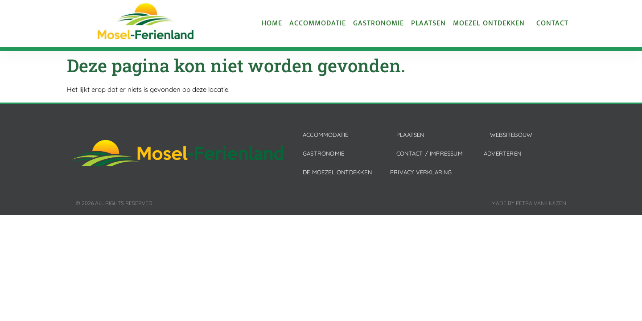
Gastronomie (378, 23)
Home (272, 23)
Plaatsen (428, 23)
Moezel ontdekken (491, 23)
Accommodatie (317, 23)
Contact (552, 23)
